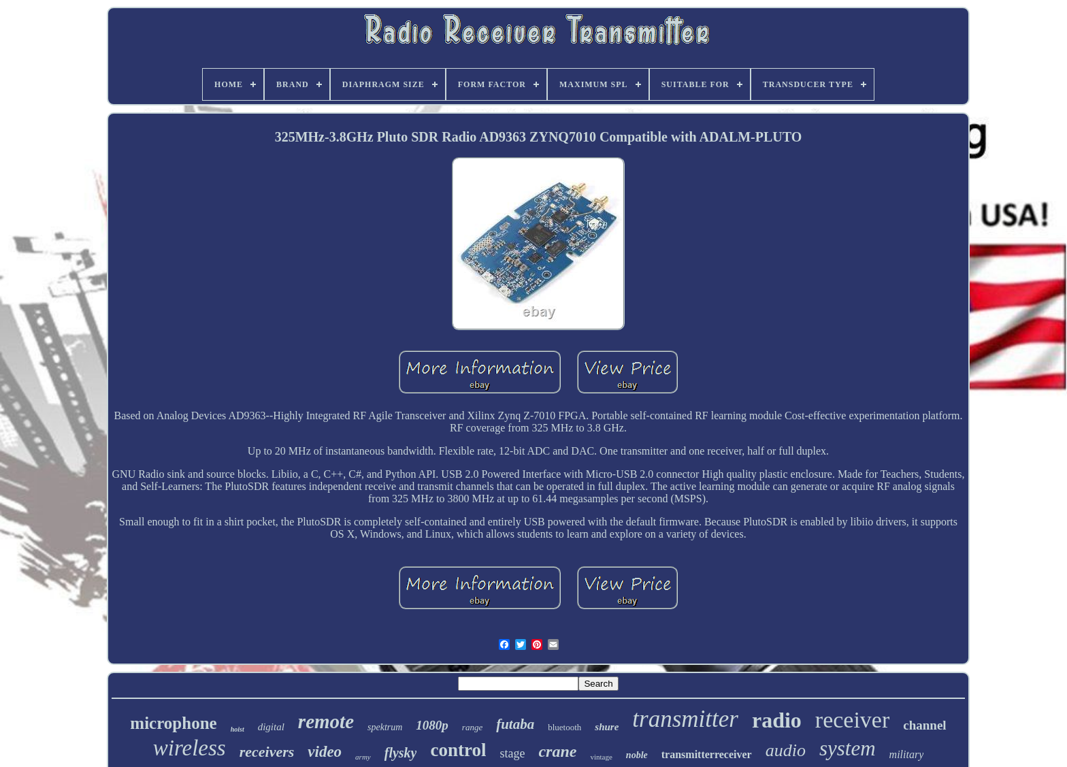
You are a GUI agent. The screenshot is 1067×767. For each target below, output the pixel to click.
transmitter (685, 719)
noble (637, 755)
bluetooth (564, 727)
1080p (432, 725)
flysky (400, 752)
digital (271, 726)
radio (777, 720)
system (847, 748)
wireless (189, 748)
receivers (267, 751)
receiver (852, 719)
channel (924, 725)
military (906, 754)
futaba (515, 724)
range (472, 727)
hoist (237, 729)
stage (512, 753)
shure (607, 726)
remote (326, 721)
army (363, 757)
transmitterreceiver (706, 754)
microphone (173, 723)
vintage (601, 757)
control (458, 750)
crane (557, 751)
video (325, 751)
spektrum (384, 727)
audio (786, 750)
